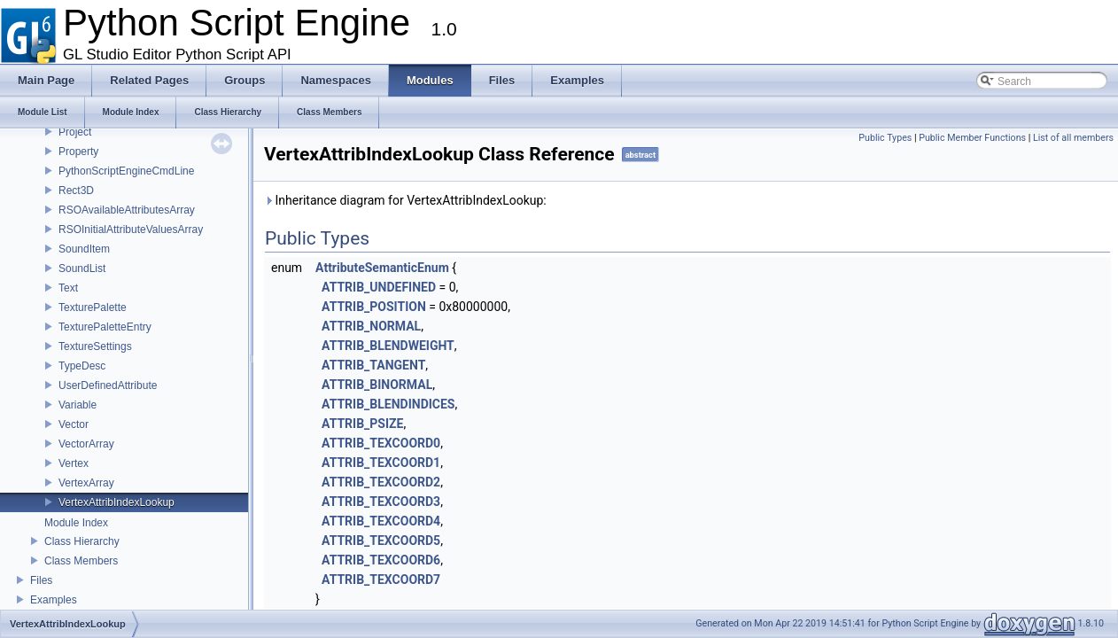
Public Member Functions (972, 138)
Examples (53, 600)
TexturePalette (92, 307)
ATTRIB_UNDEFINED (379, 287)
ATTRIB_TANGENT (373, 365)
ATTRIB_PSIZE (362, 423)
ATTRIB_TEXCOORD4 (381, 521)
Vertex (73, 463)
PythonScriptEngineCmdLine (126, 171)
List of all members (1073, 138)
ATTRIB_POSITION (374, 307)
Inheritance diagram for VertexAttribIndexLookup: (405, 200)
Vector (73, 424)
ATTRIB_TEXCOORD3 (381, 501)
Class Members (81, 561)
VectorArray (86, 444)
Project (74, 132)
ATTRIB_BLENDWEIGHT (388, 345)
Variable (77, 405)
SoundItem (84, 249)
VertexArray (86, 483)
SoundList (81, 268)
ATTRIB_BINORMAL (377, 384)
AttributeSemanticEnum (382, 268)
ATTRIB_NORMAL (371, 326)
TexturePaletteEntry (104, 327)
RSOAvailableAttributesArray (126, 210)
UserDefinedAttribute (107, 385)
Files (41, 580)
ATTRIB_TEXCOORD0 (381, 443)
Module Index (76, 523)
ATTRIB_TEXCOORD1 (381, 462)
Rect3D (76, 190)
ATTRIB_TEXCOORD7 (381, 579)
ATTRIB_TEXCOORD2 (381, 482)
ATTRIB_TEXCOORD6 (381, 560)
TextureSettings (95, 346)
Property (78, 151)
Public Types (885, 138)
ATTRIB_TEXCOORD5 (381, 540)
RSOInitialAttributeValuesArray (130, 229)
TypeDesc (81, 366)
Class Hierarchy (82, 541)
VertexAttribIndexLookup (116, 502)
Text (68, 288)
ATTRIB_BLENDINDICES (388, 404)
